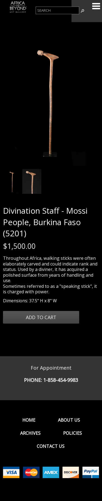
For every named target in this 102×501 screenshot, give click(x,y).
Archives (30, 433)
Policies (72, 433)
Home (28, 420)
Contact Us (50, 446)
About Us (69, 420)
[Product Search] (57, 10)
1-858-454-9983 (60, 380)
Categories (96, 6)
